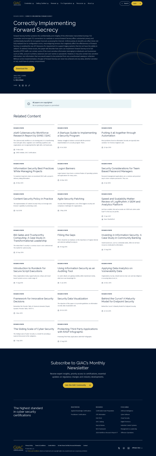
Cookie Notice (52, 445)
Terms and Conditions (33, 451)
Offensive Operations (127, 433)
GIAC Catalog (100, 422)
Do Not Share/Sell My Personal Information (69, 445)
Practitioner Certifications (78, 414)
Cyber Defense (125, 414)
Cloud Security (125, 418)
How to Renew (100, 425)
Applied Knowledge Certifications (81, 411)
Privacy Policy (29, 445)
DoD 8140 (99, 418)
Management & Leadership (129, 429)
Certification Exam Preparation (105, 411)
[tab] (29, 3)
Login (137, 3)
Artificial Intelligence (127, 411)
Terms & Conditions (40, 445)
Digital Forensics (126, 422)
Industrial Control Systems (129, 425)
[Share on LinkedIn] (23, 86)
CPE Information (100, 414)
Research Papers (19, 16)
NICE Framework (101, 429)
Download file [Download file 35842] (24, 68)
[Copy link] (29, 86)
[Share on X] (20, 86)
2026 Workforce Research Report (107, 433)
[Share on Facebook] (26, 86)
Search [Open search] (124, 3)
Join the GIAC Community (78, 385)
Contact (85, 445)
